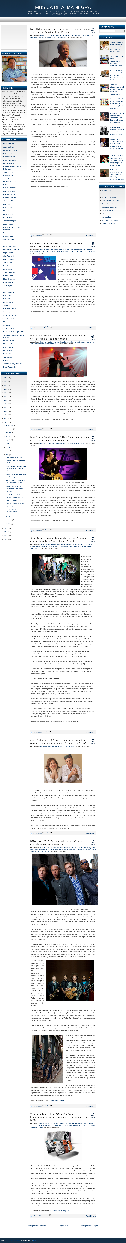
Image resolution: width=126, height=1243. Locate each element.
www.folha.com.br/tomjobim (59, 1211)
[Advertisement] (14, 37)
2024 (6, 382)
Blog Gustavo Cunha (109, 197)
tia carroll (81, 443)
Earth (58, 35)
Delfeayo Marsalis (9, 198)
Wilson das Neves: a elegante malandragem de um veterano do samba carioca (58, 337)
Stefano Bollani (8, 172)
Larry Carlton (7, 217)
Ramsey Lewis (8, 236)
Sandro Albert (8, 276)
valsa (72, 746)
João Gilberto (59, 1125)
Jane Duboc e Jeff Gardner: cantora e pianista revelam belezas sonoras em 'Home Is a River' (58, 741)
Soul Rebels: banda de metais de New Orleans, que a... (14, 489)
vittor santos (39, 344)
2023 (6, 385)
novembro (9, 429)
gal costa (48, 1125)
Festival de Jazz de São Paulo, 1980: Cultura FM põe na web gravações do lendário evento (116, 160)
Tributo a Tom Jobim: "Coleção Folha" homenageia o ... (12, 509)
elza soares (78, 250)
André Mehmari (8, 289)
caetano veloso (53, 1123)
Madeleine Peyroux (10, 150)
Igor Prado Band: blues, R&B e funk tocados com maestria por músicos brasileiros (59, 438)
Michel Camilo (8, 224)
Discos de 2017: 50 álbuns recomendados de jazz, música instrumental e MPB (116, 61)
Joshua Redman (9, 272)
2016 (6, 411)
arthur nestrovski (56, 250)
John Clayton (7, 286)
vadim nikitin (78, 251)
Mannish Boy (106, 217)
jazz (84, 35)
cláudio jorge (43, 342)
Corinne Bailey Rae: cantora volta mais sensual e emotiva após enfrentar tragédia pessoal (117, 46)
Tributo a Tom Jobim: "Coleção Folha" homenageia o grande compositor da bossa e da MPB (59, 1117)
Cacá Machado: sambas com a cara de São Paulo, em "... (15, 468)
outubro (9, 433)
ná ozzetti (64, 251)
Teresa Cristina (8, 328)
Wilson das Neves (51, 344)
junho (8, 447)
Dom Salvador (8, 175)
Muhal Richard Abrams (11, 249)
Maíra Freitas (8, 322)
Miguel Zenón (8, 253)
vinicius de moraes (36, 1127)
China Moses (7, 207)
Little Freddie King (9, 246)
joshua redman (53, 546)
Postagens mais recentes (37, 1226)
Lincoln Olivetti (8, 302)
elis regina (40, 1125)
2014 (6, 418)
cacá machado (68, 250)
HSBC (52, 849)
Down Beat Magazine (109, 207)
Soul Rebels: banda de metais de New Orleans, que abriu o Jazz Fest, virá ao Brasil (58, 539)
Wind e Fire (38, 548)
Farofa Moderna (107, 210)
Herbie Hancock (9, 233)
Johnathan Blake (90, 849)
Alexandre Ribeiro (9, 201)
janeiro (8, 524)
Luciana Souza (8, 144)
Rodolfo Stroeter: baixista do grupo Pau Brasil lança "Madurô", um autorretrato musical (117, 174)
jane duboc (43, 746)
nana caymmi (73, 1125)
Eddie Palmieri (65, 35)
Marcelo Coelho (8, 163)
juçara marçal (46, 251)
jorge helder (64, 342)
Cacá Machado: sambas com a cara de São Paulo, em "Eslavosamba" (56, 245)
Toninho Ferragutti (9, 221)
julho (8, 444)
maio (8, 451)
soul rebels (82, 546)
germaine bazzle (76, 35)
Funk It (104, 214)
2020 (6, 396)
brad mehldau (65, 848)
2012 (6, 528)
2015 (6, 415)
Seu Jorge (6, 312)
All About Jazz (107, 191)
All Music (105, 194)
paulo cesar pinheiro (88, 342)
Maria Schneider (9, 279)
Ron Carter (7, 299)
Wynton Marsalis (9, 157)
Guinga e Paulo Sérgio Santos (13, 332)
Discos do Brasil (107, 204)
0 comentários (37, 235)
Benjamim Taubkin (9, 309)
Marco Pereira (8, 211)
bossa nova (43, 1123)
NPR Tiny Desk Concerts (110, 220)
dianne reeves (51, 544)
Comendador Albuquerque (111, 200)
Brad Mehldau (8, 269)
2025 (6, 378)
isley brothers (60, 443)
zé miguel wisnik (89, 251)
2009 (6, 539)
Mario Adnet (7, 344)
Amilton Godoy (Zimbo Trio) (12, 364)
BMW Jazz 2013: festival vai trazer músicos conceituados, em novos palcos (56, 843)
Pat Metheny (45, 851)
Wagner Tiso (7, 357)
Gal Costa (6, 325)
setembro (9, 436)
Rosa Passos (8, 295)
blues (41, 443)
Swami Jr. (6, 305)
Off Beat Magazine (108, 223)
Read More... (91, 235)
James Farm (68, 849)
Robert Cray (7, 153)
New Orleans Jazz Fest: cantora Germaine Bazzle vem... (15, 460)
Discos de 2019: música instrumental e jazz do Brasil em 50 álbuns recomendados (117, 89)
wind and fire (62, 37)
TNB (34, 1240)
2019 (6, 400)
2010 (6, 535)
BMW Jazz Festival (57, 1100)
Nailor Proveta (8, 347)
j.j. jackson (69, 443)
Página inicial (63, 1226)
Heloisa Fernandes (9, 188)
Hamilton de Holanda (10, 266)
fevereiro (9, 520)
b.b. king (42, 544)
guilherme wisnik (35, 251)
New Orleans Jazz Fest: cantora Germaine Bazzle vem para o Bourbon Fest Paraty (60, 30)
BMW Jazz (56, 848)
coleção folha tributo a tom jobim (71, 1123)
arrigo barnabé (44, 250)
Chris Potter (74, 848)
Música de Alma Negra (63, 7)
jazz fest (90, 35)
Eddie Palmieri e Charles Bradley (72, 544)
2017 (6, 407)
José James (7, 243)
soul (75, 443)
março (8, 516)
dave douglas (83, 848)
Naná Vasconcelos (9, 367)
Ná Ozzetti (7, 354)
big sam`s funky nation (47, 35)
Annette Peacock (9, 191)
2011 (6, 532)
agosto (8, 440)
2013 (6, 422)
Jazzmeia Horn (8, 147)
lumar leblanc (63, 546)
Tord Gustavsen (8, 318)
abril (7, 455)
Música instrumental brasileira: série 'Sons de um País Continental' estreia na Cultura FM (117, 117)
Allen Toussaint (8, 256)
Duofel (5, 184)
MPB (61, 746)
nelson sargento (75, 342)
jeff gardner (55, 746)
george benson (35, 546)
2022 (6, 389)
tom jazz (67, 746)
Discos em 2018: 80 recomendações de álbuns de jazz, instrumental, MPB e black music (117, 103)
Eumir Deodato (8, 259)
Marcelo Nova (8, 350)
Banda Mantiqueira (9, 194)
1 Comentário (37, 732)
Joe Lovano (80, 849)
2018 (6, 404)
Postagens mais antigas (89, 1226)
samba (71, 251)
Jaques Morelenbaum (10, 315)
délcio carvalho (54, 342)
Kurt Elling (6, 204)
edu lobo (33, 1125)
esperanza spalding (43, 849)
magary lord (43, 37)
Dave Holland (8, 282)
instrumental (59, 849)
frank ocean (88, 544)
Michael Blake (8, 214)
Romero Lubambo (9, 160)
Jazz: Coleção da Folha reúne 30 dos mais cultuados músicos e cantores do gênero (116, 75)
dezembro (9, 425)
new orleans (52, 37)
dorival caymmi (88, 1123)
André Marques (8, 239)
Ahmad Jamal (8, 263)
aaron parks (48, 848)
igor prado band (49, 443)
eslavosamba (87, 250)
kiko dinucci (56, 251)
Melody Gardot (8, 341)
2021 (6, 393)
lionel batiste (34, 37)
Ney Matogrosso (84, 1125)
